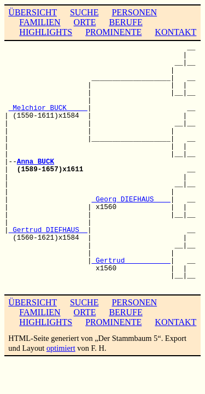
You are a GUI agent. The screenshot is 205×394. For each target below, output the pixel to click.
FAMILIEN (39, 22)
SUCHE (84, 12)
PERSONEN (134, 12)
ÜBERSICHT (32, 12)
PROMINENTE (113, 32)
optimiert (60, 348)
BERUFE (125, 22)
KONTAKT (175, 32)
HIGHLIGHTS (45, 32)
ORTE (85, 22)
